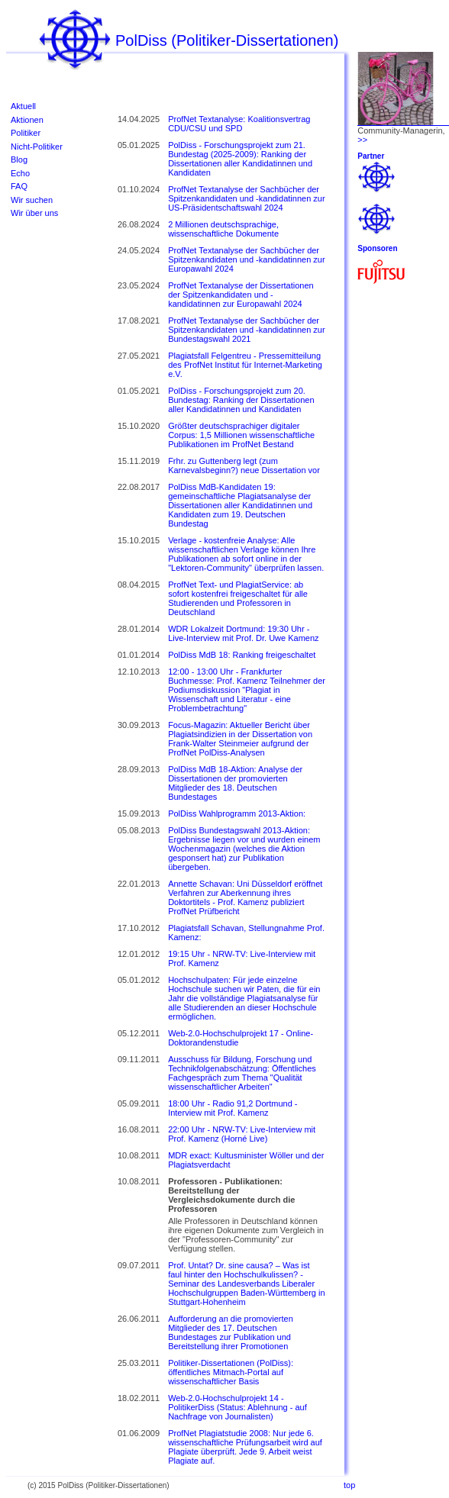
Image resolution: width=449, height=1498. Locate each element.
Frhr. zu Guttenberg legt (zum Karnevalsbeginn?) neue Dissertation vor (244, 465)
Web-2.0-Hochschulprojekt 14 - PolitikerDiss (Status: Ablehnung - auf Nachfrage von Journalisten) (237, 1407)
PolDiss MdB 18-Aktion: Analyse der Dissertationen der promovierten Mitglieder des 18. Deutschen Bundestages (235, 783)
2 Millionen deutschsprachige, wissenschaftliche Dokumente (223, 229)
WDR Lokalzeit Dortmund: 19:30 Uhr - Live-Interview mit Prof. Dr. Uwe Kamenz (243, 633)
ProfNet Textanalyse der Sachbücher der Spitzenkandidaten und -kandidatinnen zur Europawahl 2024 (246, 259)
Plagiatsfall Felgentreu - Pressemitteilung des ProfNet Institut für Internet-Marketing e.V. (245, 365)
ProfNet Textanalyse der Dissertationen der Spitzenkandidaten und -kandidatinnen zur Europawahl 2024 (241, 294)
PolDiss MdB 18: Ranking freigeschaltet (241, 654)
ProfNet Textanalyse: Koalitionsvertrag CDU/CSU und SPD (239, 123)
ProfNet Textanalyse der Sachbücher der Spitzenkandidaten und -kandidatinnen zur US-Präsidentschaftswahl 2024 (246, 198)
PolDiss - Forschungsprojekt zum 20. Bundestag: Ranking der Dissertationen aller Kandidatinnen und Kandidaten (241, 400)
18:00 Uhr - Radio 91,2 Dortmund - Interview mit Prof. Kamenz (232, 1108)
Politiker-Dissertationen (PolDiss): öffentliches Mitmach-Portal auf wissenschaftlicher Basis (230, 1372)
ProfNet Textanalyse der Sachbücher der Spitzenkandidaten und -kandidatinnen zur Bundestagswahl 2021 (246, 329)
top (349, 1485)
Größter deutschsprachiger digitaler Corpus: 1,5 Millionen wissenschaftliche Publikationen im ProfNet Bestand (241, 435)
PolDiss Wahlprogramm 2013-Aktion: (236, 813)
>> (362, 139)
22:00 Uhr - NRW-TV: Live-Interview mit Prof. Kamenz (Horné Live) (241, 1134)
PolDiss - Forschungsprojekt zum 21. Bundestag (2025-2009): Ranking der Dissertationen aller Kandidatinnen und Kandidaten (240, 158)
